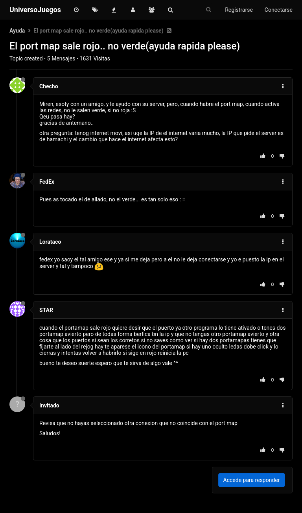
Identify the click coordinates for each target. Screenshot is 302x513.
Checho (48, 86)
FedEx (46, 182)
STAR (46, 310)
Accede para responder (251, 480)
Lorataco (50, 242)
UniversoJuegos (35, 9)
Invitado (49, 405)
